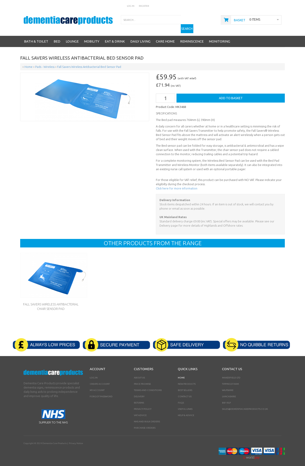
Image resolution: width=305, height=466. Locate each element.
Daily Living (140, 37)
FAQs (181, 398)
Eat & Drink (115, 37)
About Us (139, 373)
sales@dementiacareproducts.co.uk (245, 405)
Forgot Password (101, 392)
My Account (97, 386)
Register (144, 6)
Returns (139, 398)
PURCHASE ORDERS (144, 423)
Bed (57, 37)
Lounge (72, 37)
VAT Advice (140, 411)
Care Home (165, 37)
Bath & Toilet (36, 37)
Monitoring (219, 37)
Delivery (139, 392)
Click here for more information (176, 184)
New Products (187, 379)
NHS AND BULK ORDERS (147, 417)
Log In (130, 6)
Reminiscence (192, 37)
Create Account (100, 379)
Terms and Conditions (148, 386)
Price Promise (142, 379)
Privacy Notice (76, 439)
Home (181, 373)
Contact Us (185, 392)
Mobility (91, 37)
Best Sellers (185, 386)
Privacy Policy (142, 405)
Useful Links (185, 405)
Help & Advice (186, 411)
